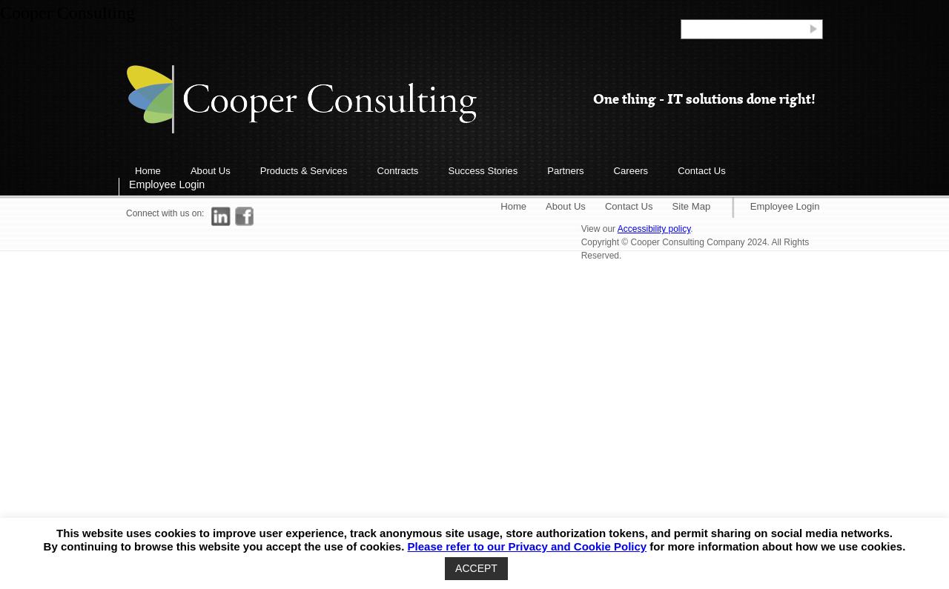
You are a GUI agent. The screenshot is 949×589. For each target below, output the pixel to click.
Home (148, 170)
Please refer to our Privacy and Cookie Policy (527, 546)
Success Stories (483, 170)
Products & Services (304, 170)
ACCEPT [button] (476, 568)
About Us (211, 170)
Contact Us (702, 170)
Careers (631, 170)
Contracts (397, 170)
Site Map (691, 206)
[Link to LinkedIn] (221, 216)
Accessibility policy (654, 229)
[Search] (744, 28)
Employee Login (167, 184)
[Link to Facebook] (244, 216)
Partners (565, 170)
